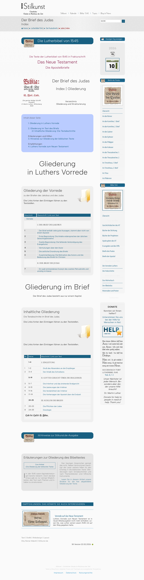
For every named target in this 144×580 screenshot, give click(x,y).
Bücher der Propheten (110, 235)
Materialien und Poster (110, 291)
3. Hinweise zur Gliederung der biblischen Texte (51, 138)
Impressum (58, 573)
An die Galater (107, 132)
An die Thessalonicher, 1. (110, 152)
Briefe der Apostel (108, 256)
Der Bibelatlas (107, 285)
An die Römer (107, 116)
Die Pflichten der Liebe (51, 406)
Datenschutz (71, 573)
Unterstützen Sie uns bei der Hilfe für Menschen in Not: (112, 320)
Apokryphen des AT (109, 241)
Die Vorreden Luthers (109, 266)
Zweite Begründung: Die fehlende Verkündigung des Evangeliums (59, 243)
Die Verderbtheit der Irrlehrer (54, 391)
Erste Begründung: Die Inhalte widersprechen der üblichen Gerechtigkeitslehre (62, 237)
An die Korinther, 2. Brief (111, 126)
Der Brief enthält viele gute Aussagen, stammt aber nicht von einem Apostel (63, 231)
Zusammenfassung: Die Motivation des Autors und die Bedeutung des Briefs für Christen (60, 256)
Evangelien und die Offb (110, 246)
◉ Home (24, 28)
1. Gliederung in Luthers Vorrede (43, 123)
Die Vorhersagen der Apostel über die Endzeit (61, 394)
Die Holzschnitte (108, 271)
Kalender (73, 14)
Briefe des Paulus (108, 251)
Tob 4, (108, 375)
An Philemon (106, 178)
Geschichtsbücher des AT (111, 225)
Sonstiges (95, 14)
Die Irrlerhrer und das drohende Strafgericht (60, 384)
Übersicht (105, 111)
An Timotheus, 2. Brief (110, 168)
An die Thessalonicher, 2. (111, 157)
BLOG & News (106, 14)
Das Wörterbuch (108, 280)
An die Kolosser (107, 147)
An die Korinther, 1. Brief (110, 121)
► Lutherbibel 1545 (36, 28)
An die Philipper (107, 142)
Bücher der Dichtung (109, 230)
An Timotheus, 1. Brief (110, 163)
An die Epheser (107, 137)
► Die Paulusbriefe (50, 28)
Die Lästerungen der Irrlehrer (54, 387)
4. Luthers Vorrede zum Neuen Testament (48, 146)
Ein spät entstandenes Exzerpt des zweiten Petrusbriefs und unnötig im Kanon (63, 270)
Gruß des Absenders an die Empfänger (58, 368)
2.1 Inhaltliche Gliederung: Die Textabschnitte (53, 131)
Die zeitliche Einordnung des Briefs (52, 251)
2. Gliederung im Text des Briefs (43, 128)
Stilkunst (34, 8)
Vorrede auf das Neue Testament (68, 516)
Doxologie (46, 410)
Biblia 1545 (84, 14)
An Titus (105, 173)
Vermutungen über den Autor (50, 248)
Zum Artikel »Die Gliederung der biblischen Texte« (39, 465)
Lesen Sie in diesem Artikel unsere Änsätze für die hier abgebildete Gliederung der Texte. (75, 481)
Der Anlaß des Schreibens (52, 372)
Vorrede (29, 219)
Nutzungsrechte (85, 573)
